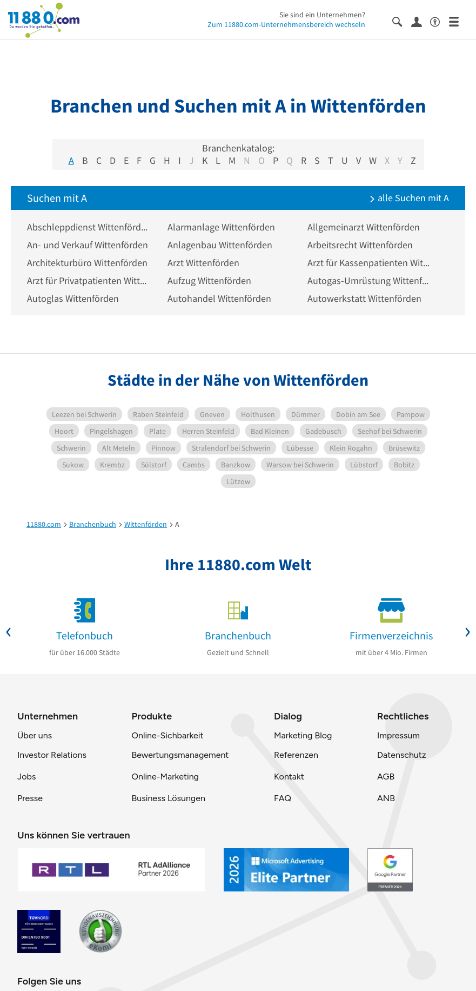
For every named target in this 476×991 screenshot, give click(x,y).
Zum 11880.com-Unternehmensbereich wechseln (286, 24)
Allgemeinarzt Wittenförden (363, 227)
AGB (385, 776)
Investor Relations (51, 755)
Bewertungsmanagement (180, 755)
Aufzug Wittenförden (209, 280)
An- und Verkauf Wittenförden (87, 245)
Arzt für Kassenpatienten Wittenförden (369, 262)
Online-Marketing (165, 776)
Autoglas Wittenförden (73, 298)
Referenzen (296, 755)
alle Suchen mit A (409, 197)
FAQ (282, 798)
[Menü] (458, 20)
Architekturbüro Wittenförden (87, 262)
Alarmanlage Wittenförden (221, 227)
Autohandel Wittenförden (219, 298)
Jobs (26, 776)
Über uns (34, 735)
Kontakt (289, 776)
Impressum (398, 735)
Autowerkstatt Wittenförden (364, 298)
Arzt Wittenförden (203, 262)
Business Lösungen (168, 798)
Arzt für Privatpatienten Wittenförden (89, 280)
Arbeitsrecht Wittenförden (360, 245)
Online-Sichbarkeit (168, 735)
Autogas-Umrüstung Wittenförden (369, 280)
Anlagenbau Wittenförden (219, 245)
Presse (30, 798)
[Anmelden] (420, 21)
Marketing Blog (303, 735)
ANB (386, 798)
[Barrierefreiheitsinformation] (439, 20)
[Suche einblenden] (401, 20)
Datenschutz (401, 755)
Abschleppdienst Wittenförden (89, 227)
